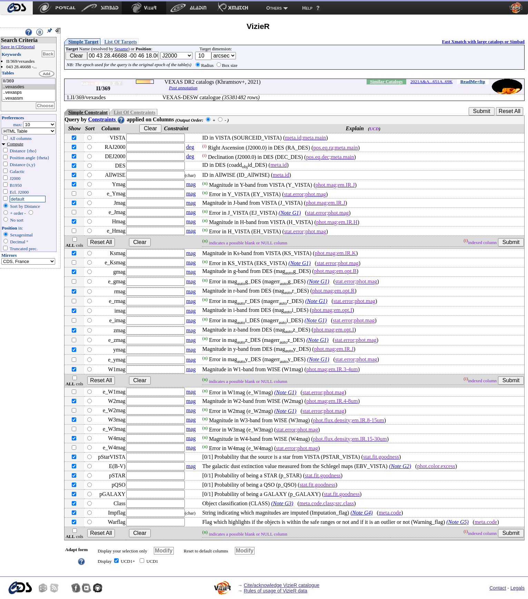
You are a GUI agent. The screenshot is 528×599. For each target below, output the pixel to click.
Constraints (106, 119)
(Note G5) (457, 522)
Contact (497, 588)
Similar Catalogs (386, 81)
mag (191, 184)
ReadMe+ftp (472, 81)
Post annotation (183, 87)
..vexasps (28, 92)
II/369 (28, 81)
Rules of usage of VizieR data (275, 590)
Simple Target (83, 41)
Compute (15, 143)
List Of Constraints (134, 112)
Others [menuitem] (274, 8)
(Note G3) (282, 503)
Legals (517, 588)
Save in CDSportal (18, 46)
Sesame (121, 48)
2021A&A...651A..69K (431, 81)
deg (190, 147)
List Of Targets (120, 41)
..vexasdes (28, 87)
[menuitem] (16, 7)
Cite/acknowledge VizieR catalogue (281, 585)
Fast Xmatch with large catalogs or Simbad (483, 41)
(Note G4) (361, 513)
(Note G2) (400, 466)
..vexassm (28, 98)
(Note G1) (290, 213)
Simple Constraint (88, 112)
